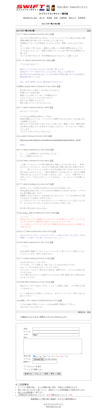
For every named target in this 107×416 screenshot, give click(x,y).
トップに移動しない (35, 372)
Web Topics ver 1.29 (53, 409)
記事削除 (63, 18)
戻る (89, 312)
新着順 (49, 18)
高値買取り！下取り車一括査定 (43, 402)
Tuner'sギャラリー (79, 7)
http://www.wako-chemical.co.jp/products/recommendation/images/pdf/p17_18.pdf (50, 140)
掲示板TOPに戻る (30, 18)
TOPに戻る (62, 7)
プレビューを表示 (34, 369)
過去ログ (72, 18)
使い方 (42, 18)
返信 (89, 30)
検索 (56, 18)
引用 (52, 34)
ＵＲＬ (25, 213)
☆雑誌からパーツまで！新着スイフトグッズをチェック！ (43, 317)
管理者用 (81, 18)
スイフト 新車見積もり (67, 402)
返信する (81, 312)
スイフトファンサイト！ (54, 407)
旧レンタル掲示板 (25, 395)
